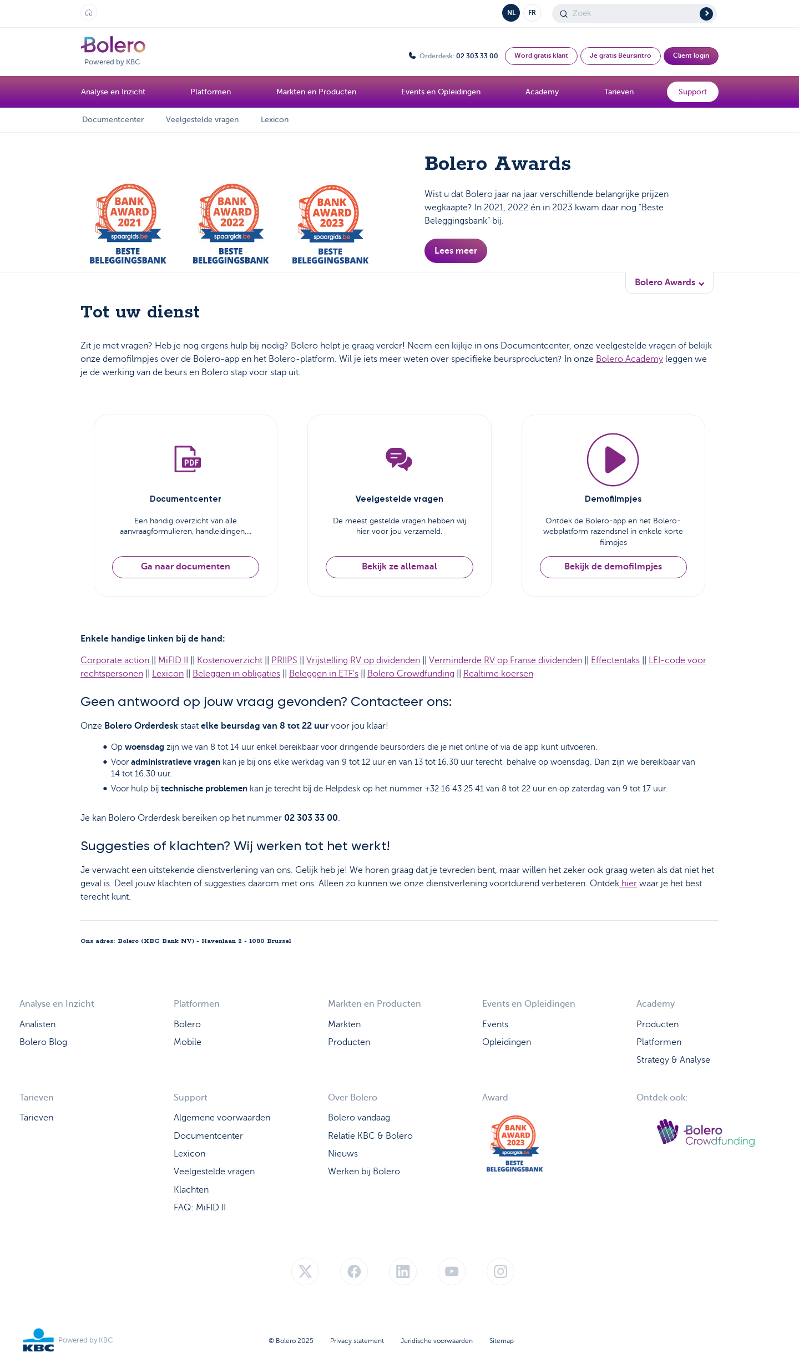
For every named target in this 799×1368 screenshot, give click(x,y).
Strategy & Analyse (673, 1060)
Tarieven (36, 1118)
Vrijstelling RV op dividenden (363, 660)
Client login (691, 55)
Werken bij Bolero (364, 1172)
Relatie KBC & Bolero (370, 1136)
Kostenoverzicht (229, 660)
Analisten (37, 1024)
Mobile (187, 1042)
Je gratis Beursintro (620, 55)
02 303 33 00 (477, 56)
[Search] (634, 13)
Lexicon (275, 119)
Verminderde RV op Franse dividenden (505, 660)
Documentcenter (113, 119)
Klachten (191, 1190)
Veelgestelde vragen (202, 119)
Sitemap (501, 1341)
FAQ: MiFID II (200, 1208)
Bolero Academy (629, 359)
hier (628, 884)
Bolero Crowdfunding (410, 674)
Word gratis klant (541, 55)
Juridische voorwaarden (437, 1341)
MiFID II (173, 660)
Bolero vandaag (359, 1118)
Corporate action (115, 660)
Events (495, 1024)
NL (511, 13)
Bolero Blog (43, 1042)
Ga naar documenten (185, 567)
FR (532, 13)
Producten (349, 1042)
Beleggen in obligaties (236, 674)
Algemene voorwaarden (222, 1118)
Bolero (187, 1024)
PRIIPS (284, 660)
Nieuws (343, 1154)
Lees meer (455, 251)
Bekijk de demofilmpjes (613, 567)
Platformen (658, 1042)
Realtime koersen (498, 674)
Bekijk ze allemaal (399, 567)
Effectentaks (615, 660)
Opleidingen (506, 1042)
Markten (344, 1024)
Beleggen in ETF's (323, 674)
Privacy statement (357, 1341)
